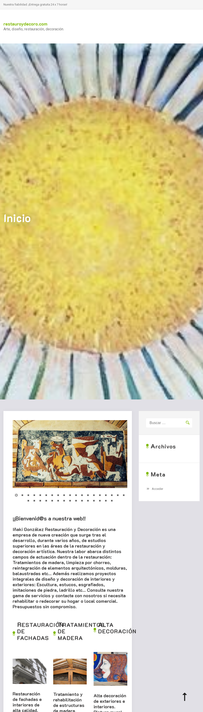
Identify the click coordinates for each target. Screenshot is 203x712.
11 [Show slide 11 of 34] (75, 495)
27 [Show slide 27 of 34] (69, 501)
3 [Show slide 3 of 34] (28, 495)
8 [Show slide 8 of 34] (58, 495)
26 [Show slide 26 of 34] (64, 501)
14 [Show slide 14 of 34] (93, 495)
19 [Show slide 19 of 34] (123, 495)
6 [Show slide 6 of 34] (46, 495)
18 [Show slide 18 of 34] (117, 495)
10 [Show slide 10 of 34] (69, 495)
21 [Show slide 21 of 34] (34, 501)
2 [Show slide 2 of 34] (22, 495)
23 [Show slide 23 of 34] (46, 501)
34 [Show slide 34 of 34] (111, 501)
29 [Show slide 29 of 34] (81, 501)
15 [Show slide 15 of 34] (99, 495)
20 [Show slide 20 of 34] (28, 501)
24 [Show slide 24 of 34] (52, 501)
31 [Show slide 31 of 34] (93, 501)
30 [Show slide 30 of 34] (87, 501)
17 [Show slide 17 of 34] (111, 495)
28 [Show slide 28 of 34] (75, 501)
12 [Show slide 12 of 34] (81, 495)
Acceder (157, 489)
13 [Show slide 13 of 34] (87, 495)
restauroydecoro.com (25, 24)
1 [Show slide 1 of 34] (16, 495)
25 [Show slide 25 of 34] (58, 501)
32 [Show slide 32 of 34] (99, 501)
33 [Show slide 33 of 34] (105, 501)
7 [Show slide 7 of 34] (52, 495)
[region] (70, 464)
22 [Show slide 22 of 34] (40, 501)
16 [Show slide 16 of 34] (105, 495)
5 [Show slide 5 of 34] (40, 495)
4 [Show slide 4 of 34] (34, 495)
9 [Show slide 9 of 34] (64, 495)
